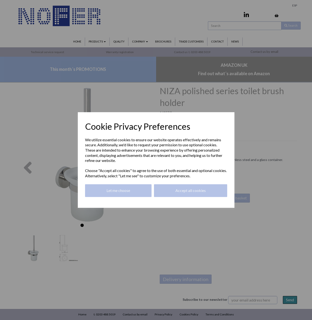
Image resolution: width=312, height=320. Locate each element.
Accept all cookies (190, 190)
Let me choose (118, 190)
